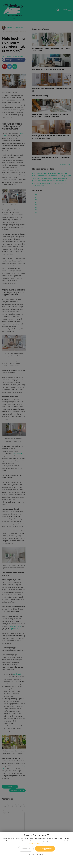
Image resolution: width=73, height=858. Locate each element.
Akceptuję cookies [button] (45, 849)
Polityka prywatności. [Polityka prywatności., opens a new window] (36, 843)
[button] (36, 854)
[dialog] (36, 429)
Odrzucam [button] (26, 849)
